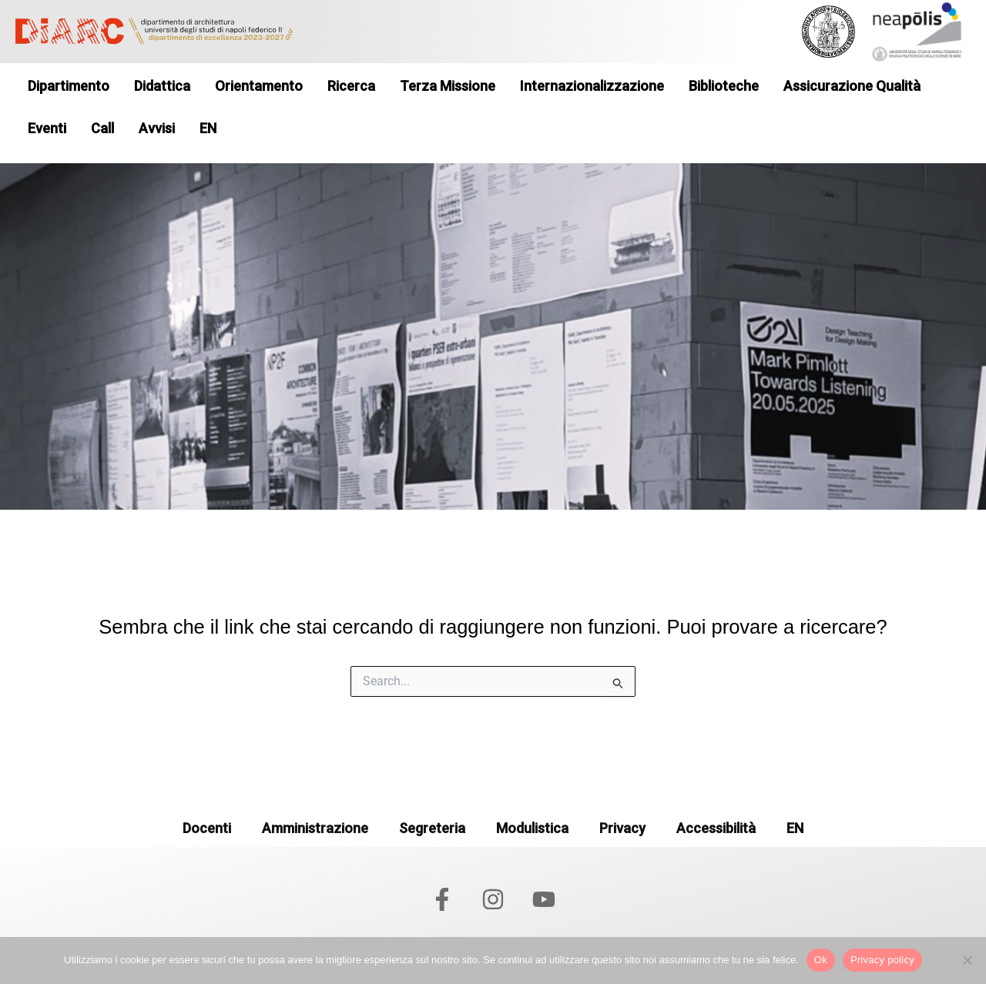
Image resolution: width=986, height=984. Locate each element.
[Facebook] (442, 899)
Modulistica (532, 828)
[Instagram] (493, 899)
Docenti (207, 828)
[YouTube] (543, 899)
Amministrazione (315, 828)
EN (794, 828)
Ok (820, 960)
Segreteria (432, 828)
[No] (966, 960)
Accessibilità (716, 828)
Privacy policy (882, 960)
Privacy (622, 828)
